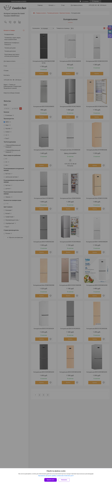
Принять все (50, 479)
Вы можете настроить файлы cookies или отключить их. (55, 475)
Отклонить (64, 479)
